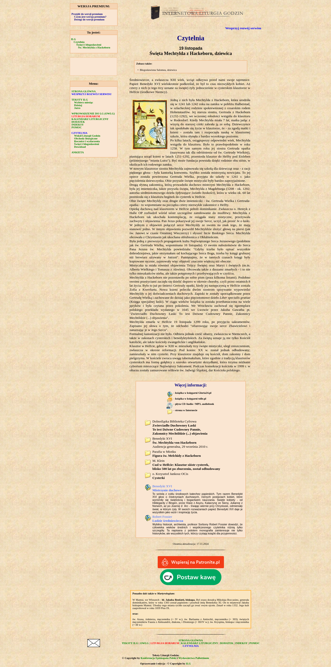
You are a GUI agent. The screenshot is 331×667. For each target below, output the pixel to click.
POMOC (77, 127)
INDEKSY (78, 124)
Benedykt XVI (166, 488)
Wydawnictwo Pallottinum (193, 658)
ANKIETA (78, 152)
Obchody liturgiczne (85, 138)
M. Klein (186, 465)
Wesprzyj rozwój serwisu (243, 28)
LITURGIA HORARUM (86, 116)
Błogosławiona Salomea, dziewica (158, 70)
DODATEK (78, 121)
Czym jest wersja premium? (90, 16)
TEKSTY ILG (80, 99)
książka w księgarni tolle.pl (190, 398)
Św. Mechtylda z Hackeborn (94, 47)
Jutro (77, 108)
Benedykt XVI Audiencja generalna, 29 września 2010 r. (180, 442)
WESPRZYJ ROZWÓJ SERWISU (92, 94)
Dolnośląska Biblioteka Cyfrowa (179, 427)
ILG (73, 39)
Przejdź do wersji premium (87, 14)
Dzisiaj (78, 105)
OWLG (144, 643)
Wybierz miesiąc (83, 102)
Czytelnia (79, 42)
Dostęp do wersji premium (89, 19)
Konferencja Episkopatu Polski (158, 658)
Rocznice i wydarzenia (87, 141)
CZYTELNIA (79, 133)
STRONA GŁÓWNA (84, 91)
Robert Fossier (167, 519)
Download (80, 146)
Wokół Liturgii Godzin (87, 135)
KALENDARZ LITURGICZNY (90, 119)
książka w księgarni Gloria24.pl (193, 392)
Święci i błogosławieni (88, 44)
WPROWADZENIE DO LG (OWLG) (93, 113)
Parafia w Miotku (176, 454)
